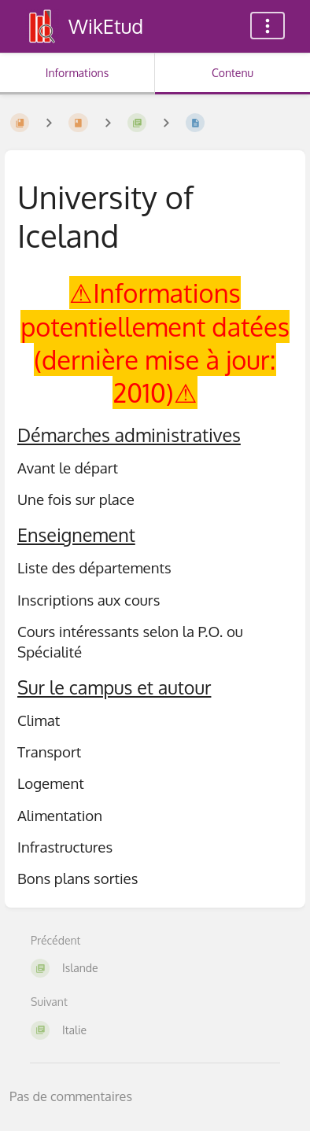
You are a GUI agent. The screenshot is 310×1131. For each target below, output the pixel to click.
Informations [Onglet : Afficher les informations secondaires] (77, 72)
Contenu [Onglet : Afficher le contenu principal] (232, 72)
